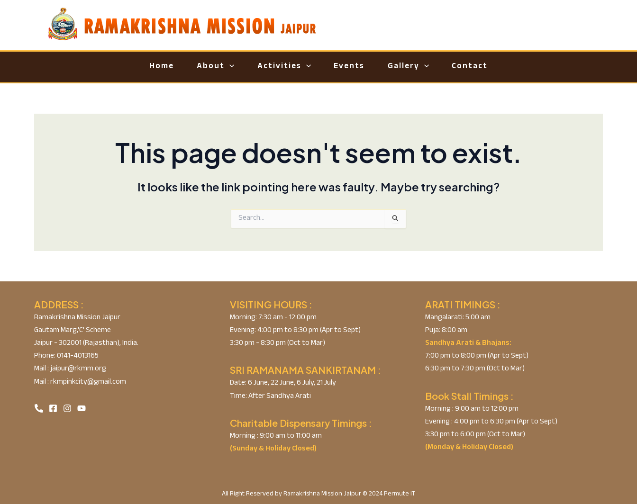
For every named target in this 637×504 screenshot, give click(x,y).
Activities (281, 67)
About (207, 67)
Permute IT (399, 494)
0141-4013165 (77, 356)
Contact (483, 67)
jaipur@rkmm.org (77, 369)
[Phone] (39, 408)
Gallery (416, 67)
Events (352, 67)
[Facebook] (53, 408)
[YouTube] (81, 408)
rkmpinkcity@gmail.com (87, 382)
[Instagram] (67, 408)
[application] (221, 67)
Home (148, 67)
